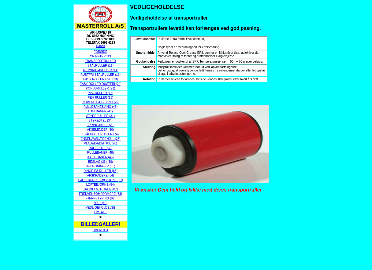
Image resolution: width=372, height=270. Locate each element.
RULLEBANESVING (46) (100, 106)
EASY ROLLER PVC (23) (100, 79)
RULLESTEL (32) (100, 148)
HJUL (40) (100, 203)
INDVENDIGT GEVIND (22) (100, 102)
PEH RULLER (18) (100, 97)
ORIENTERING (100, 56)
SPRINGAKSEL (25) (100, 125)
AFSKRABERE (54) (100, 175)
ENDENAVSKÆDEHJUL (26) (100, 138)
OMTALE (100, 212)
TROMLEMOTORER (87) (100, 189)
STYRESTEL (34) (100, 120)
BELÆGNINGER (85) (100, 166)
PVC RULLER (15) (100, 93)
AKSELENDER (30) (100, 129)
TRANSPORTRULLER (100, 61)
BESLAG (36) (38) (100, 161)
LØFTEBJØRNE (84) (100, 184)
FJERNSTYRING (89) (100, 198)
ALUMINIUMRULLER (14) (100, 70)
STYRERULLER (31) (100, 116)
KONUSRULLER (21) (100, 88)
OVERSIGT (101, 230)
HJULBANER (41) (100, 111)
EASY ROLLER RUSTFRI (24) (100, 84)
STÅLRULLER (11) (100, 65)
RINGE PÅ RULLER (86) (100, 171)
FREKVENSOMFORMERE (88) (100, 193)
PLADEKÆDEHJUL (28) (100, 143)
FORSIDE (100, 51)
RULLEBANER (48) (100, 152)
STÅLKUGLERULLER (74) (100, 134)
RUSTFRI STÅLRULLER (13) (100, 74)
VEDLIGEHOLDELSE (100, 207)
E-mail (100, 46)
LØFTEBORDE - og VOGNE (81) (100, 180)
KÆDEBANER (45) (100, 157)
